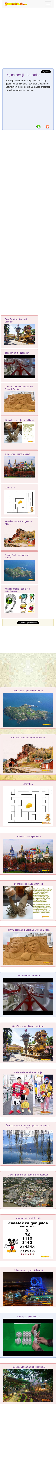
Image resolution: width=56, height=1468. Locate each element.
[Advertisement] (28, 39)
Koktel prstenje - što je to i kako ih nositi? (17, 590)
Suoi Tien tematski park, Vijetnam (28, 1026)
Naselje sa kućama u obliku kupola (28, 1367)
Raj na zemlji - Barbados (23, 75)
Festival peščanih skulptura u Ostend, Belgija (19, 387)
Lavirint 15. (10, 487)
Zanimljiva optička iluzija (28, 1316)
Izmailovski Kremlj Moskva (17, 454)
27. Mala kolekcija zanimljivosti (19, 420)
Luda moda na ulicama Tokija (28, 1072)
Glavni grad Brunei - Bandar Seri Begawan (28, 1175)
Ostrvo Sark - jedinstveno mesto (28, 690)
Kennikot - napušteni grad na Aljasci (28, 737)
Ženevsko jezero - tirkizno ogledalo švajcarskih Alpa (28, 1126)
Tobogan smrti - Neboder (17, 353)
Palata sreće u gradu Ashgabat (28, 1270)
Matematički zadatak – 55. (28, 1218)
